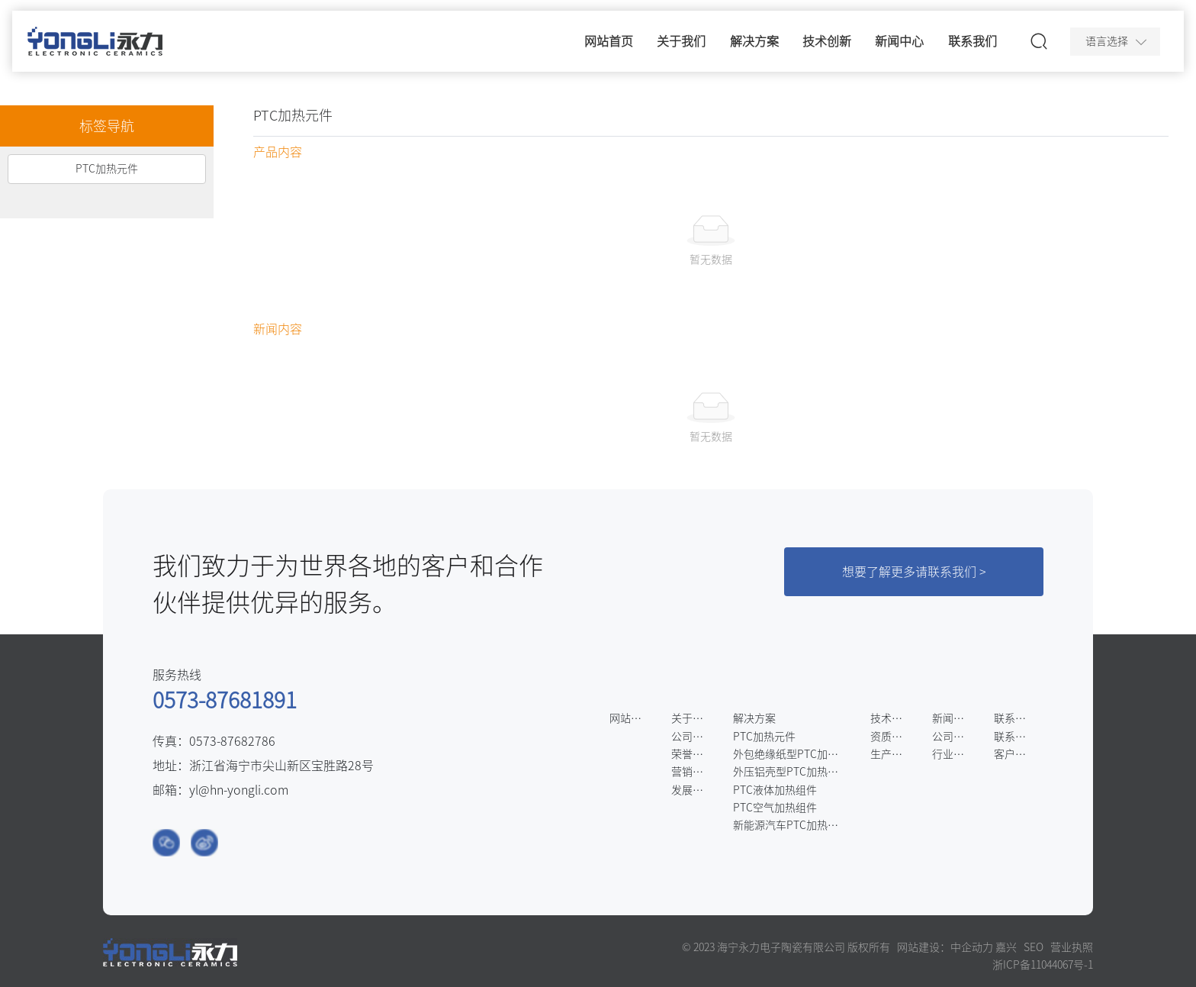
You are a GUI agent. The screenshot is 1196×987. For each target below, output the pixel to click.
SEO (1033, 947)
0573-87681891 (225, 700)
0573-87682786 (232, 741)
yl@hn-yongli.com (238, 790)
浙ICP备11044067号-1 (1042, 965)
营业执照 (1071, 947)
